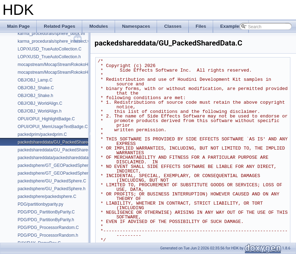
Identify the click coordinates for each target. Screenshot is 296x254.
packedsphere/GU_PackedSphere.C (52, 181)
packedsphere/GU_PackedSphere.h (51, 188)
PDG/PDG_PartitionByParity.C (46, 212)
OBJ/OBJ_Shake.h (35, 95)
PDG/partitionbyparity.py (40, 204)
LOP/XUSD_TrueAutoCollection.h (49, 56)
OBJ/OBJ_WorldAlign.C (40, 103)
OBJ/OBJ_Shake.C (36, 87)
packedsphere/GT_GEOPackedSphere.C (56, 165)
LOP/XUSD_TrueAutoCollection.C (49, 49)
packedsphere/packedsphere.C (47, 196)
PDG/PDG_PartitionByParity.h (46, 219)
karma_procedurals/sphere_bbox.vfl (51, 33)
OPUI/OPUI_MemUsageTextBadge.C (53, 126)
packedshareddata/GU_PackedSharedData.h (60, 149)
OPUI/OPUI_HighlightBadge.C (46, 118)
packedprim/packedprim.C (42, 134)
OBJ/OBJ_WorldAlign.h (40, 111)
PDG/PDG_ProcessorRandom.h (48, 235)
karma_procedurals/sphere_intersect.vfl (55, 41)
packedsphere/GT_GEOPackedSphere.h (56, 173)
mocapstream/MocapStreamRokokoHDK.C (58, 64)
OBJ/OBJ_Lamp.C (35, 80)
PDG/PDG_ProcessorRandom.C (48, 227)
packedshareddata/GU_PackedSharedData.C (60, 142)
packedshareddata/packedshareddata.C (55, 157)
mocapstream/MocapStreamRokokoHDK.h (58, 72)
